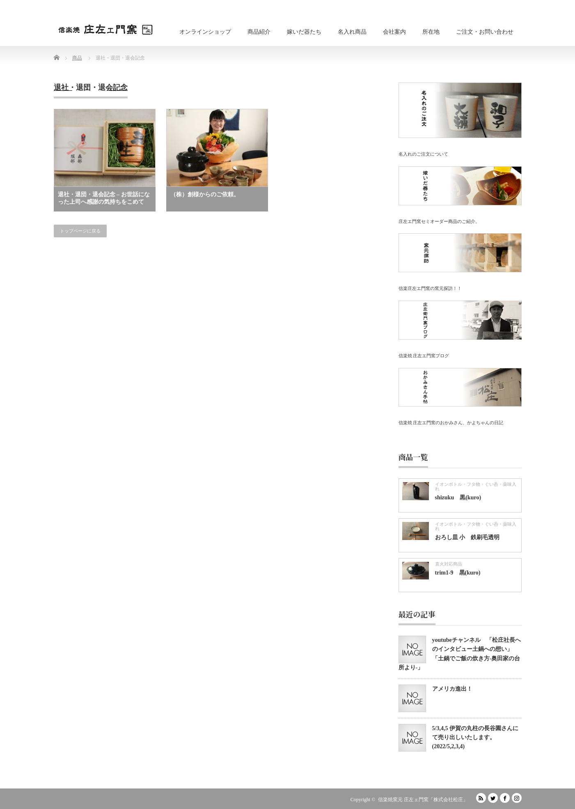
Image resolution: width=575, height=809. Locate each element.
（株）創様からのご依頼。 (204, 194)
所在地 (431, 32)
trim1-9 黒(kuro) (458, 573)
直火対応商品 (448, 563)
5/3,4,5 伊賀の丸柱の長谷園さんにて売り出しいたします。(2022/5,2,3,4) (475, 737)
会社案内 (394, 32)
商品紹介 (258, 32)
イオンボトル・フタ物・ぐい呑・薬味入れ (475, 486)
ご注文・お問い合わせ (484, 32)
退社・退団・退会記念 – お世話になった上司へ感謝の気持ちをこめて (104, 198)
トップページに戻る (80, 230)
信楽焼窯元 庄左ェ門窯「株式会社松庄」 (423, 799)
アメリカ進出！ (452, 689)
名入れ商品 (352, 32)
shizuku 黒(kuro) (458, 497)
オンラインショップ (205, 32)
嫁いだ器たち (304, 32)
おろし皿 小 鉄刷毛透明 (467, 537)
